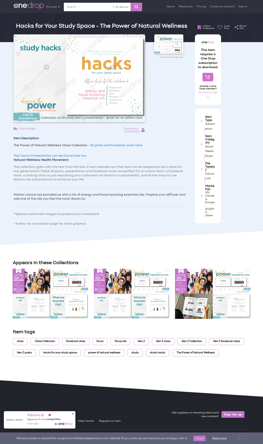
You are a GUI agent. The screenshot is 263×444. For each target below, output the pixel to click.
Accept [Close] (199, 438)
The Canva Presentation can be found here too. (50, 155)
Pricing (201, 6)
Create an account (222, 6)
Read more (219, 438)
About (171, 6)
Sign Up (208, 77)
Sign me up (233, 414)
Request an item (110, 421)
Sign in (243, 6)
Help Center (86, 421)
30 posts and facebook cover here (116, 145)
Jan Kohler (28, 128)
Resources (186, 6)
